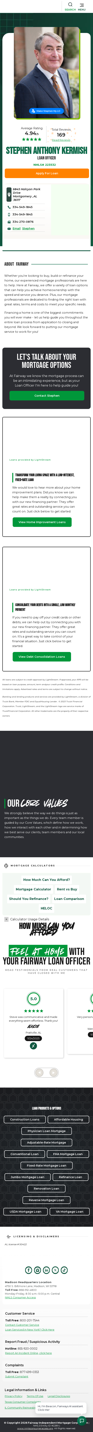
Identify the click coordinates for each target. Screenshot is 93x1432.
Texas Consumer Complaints (23, 1401)
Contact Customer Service (22, 1324)
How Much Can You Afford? (46, 880)
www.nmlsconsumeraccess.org (35, 1428)
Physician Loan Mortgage (46, 1131)
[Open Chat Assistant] (82, 1421)
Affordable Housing (68, 1119)
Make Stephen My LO (48, 111)
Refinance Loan (70, 1177)
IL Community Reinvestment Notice (27, 1407)
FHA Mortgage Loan (68, 1154)
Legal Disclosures (59, 1396)
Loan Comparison (69, 899)
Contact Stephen (47, 395)
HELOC (46, 908)
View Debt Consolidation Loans (42, 657)
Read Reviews (61, 140)
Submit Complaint (16, 1376)
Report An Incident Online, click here (28, 1353)
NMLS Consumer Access (20, 1297)
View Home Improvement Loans (42, 522)
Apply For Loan (47, 173)
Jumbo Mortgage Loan (27, 1177)
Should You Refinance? (28, 899)
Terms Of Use (35, 1396)
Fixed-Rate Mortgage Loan (46, 1165)
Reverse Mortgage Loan (46, 1200)
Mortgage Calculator (33, 889)
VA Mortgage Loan (69, 1211)
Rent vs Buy (67, 889)
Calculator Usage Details (29, 919)
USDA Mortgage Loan (25, 1211)
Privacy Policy (13, 1396)
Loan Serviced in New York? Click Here (29, 1329)
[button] (82, 6)
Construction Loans (24, 1119)
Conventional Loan (24, 1154)
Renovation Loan (46, 1188)
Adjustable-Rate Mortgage (46, 1142)
